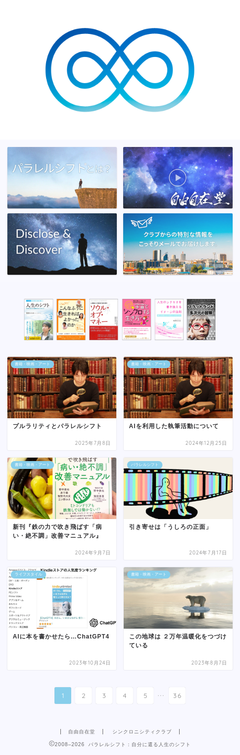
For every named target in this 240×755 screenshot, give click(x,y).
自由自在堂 (81, 731)
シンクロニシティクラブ (142, 731)
